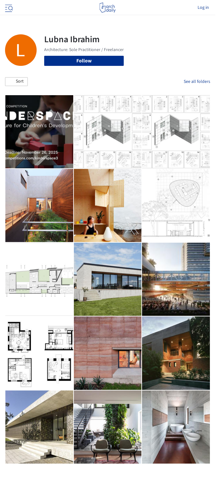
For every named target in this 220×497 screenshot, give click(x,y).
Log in (203, 7)
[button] (16, 81)
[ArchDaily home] (107, 8)
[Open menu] (8, 7)
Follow (84, 60)
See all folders (197, 81)
